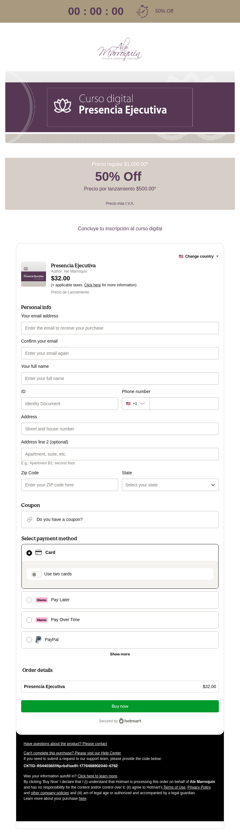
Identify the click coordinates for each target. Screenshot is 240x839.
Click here (92, 285)
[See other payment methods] (120, 654)
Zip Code (30, 472)
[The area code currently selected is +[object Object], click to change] (136, 403)
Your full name (35, 366)
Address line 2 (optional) (44, 441)
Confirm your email (39, 341)
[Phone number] (184, 403)
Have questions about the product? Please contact (65, 744)
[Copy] (70, 766)
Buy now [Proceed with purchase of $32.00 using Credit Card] (120, 706)
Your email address (39, 315)
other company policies (50, 793)
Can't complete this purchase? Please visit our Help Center (72, 753)
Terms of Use (174, 787)
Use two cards (58, 573)
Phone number (136, 391)
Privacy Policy (199, 787)
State (127, 472)
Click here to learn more (97, 776)
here (82, 798)
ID (23, 391)
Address (29, 416)
